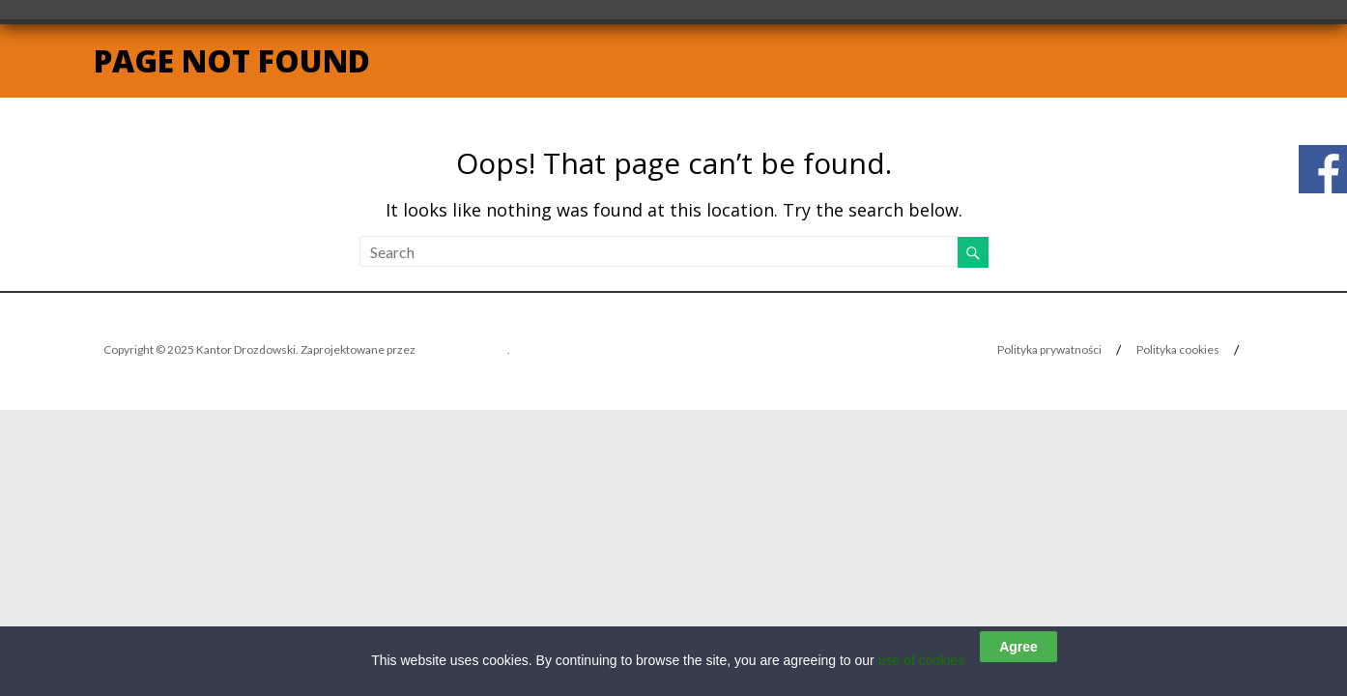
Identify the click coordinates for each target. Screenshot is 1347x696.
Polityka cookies (1177, 349)
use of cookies (921, 660)
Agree (1018, 646)
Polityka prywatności (1049, 349)
